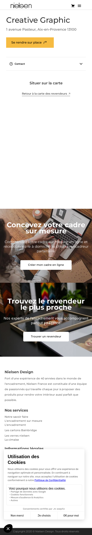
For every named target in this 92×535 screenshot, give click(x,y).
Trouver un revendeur (46, 336)
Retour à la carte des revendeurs (46, 93)
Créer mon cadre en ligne (46, 265)
